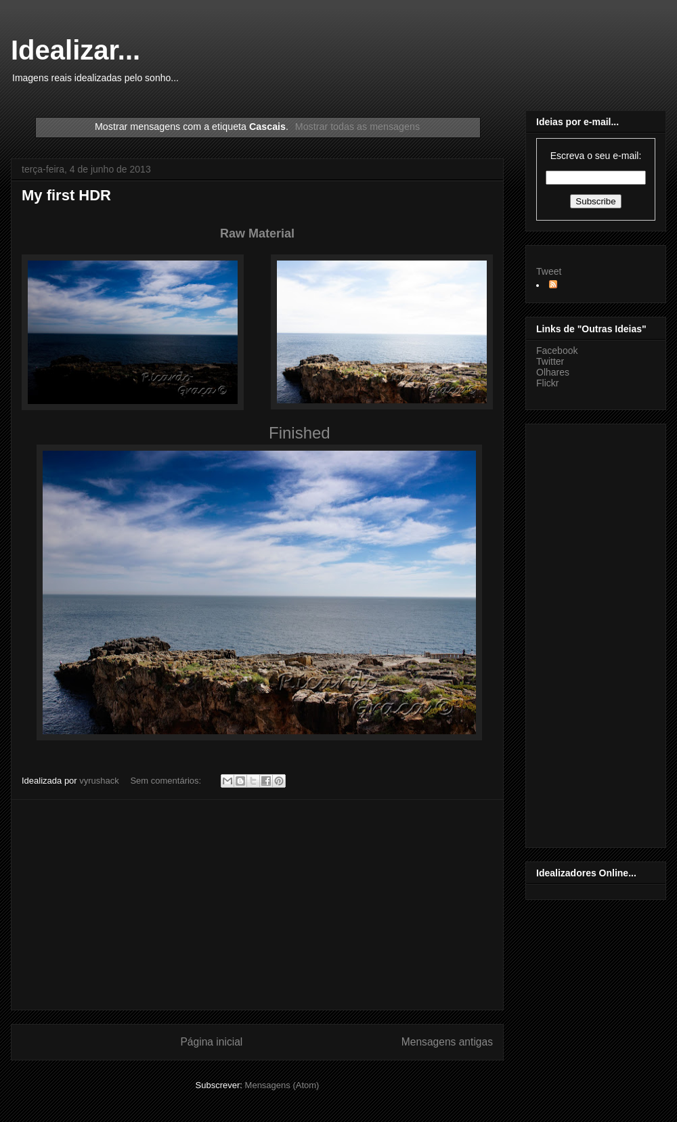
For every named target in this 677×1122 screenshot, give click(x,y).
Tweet (548, 271)
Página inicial (211, 1042)
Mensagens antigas (447, 1042)
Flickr (547, 383)
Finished (299, 433)
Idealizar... (75, 50)
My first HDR (66, 195)
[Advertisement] (257, 905)
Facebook (556, 350)
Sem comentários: (166, 781)
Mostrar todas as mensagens (357, 126)
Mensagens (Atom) (282, 1085)
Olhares (552, 372)
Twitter (550, 361)
